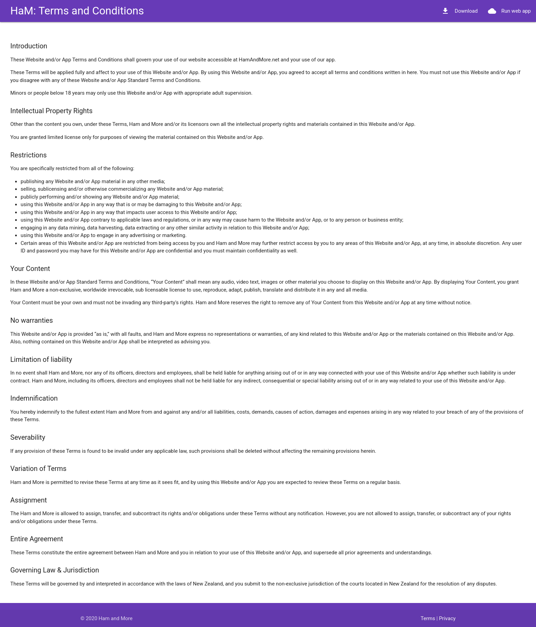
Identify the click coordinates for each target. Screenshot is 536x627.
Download (459, 11)
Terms (428, 618)
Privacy (447, 618)
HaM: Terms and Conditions (77, 10)
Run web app (509, 11)
